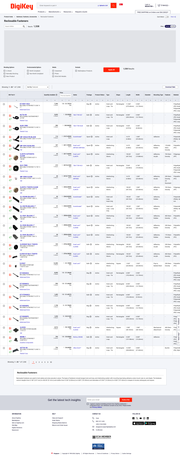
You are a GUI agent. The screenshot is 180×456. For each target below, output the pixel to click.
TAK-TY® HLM (78, 126)
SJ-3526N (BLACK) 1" (28, 197)
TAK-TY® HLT (77, 115)
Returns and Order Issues (60, 425)
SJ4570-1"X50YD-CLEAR (29, 187)
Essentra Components (26, 342)
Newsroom (15, 430)
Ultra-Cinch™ (77, 348)
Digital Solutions (17, 427)
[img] (22, 7)
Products (41, 12)
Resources (67, 12)
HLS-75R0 (23, 165)
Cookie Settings (126, 453)
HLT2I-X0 (23, 115)
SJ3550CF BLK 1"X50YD (29, 244)
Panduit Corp (24, 120)
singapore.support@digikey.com (104, 427)
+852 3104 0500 (99, 424)
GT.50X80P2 (24, 316)
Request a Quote (81, 12)
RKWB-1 (23, 337)
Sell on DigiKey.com (18, 423)
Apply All (111, 70)
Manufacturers (54, 12)
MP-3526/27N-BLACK (28, 137)
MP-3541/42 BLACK (27, 146)
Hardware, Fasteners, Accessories (26, 17)
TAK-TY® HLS (77, 165)
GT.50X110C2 (25, 104)
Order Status (56, 420)
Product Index (8, 17)
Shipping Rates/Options (59, 423)
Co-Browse (97, 430)
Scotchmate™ (77, 137)
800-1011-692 (98, 421)
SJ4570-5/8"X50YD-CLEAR (27, 155)
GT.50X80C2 (24, 284)
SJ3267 (22, 263)
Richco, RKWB (78, 337)
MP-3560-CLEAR (26, 177)
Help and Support (57, 418)
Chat (95, 418)
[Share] (173, 17)
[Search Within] (13, 26)
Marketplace (16, 420)
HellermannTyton (25, 109)
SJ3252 (23, 327)
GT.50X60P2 (24, 306)
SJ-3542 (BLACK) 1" (27, 235)
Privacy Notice (97, 407)
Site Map (14, 425)
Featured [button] (32, 87)
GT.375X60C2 (25, 295)
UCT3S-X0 (24, 348)
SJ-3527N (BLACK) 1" (28, 206)
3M (21, 141)
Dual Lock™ (77, 263)
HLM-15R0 (24, 126)
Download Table (170, 87)
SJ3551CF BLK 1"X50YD (28, 254)
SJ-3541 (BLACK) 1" (27, 216)
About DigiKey (16, 418)
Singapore (55, 453)
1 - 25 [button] (11, 87)
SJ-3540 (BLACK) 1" (27, 225)
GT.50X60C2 (24, 273)
